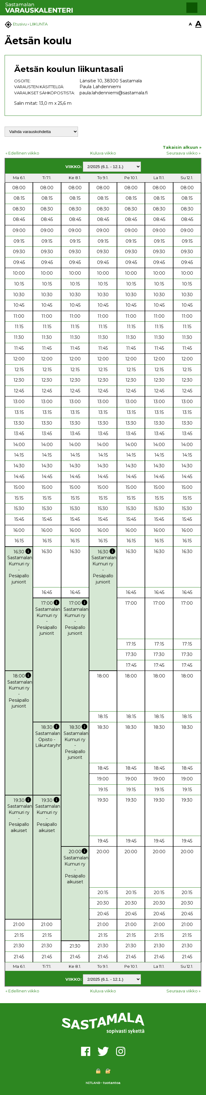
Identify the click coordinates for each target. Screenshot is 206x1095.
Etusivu (20, 24)
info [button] (28, 551)
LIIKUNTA (39, 24)
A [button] (190, 24)
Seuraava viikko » (183, 153)
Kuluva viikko (103, 153)
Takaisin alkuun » (182, 147)
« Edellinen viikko (22, 153)
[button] (191, 7)
